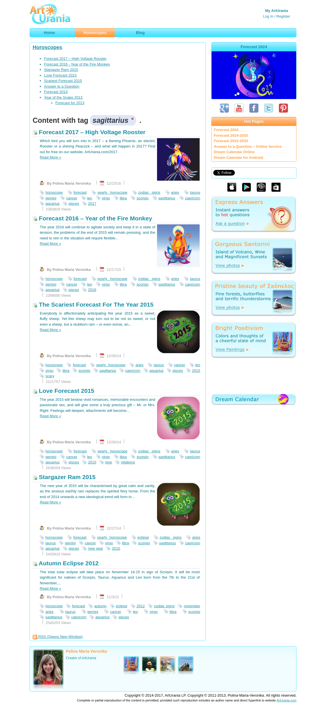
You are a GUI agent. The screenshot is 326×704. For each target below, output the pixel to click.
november (192, 606)
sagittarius (166, 198)
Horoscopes (47, 47)
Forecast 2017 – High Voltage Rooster (75, 58)
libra (123, 198)
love (108, 462)
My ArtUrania (276, 11)
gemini (50, 198)
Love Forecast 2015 (60, 75)
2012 (141, 606)
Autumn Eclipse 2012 (66, 563)
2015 (196, 370)
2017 (92, 203)
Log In (268, 16)
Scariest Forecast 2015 (63, 81)
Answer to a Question (61, 86)
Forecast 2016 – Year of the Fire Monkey (92, 218)
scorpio (143, 198)
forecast (80, 192)
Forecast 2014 (56, 92)
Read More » (50, 157)
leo (89, 198)
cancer (71, 198)
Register (283, 16)
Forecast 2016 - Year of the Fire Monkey (77, 64)
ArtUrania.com (286, 700)
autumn (100, 606)
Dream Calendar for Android (238, 157)
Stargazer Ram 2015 (61, 70)
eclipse (143, 537)
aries (175, 192)
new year (95, 548)
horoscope (54, 192)
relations (128, 462)
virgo (106, 198)
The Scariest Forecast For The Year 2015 (93, 304)
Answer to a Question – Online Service (247, 146)
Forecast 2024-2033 (231, 135)
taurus (195, 192)
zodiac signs (149, 192)
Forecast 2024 (226, 130)
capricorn (192, 198)
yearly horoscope (112, 192)
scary (49, 376)
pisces (74, 203)
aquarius (52, 203)
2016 (92, 290)
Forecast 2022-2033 (231, 141)
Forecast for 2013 (69, 103)
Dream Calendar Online (234, 152)
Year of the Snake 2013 (63, 97)
